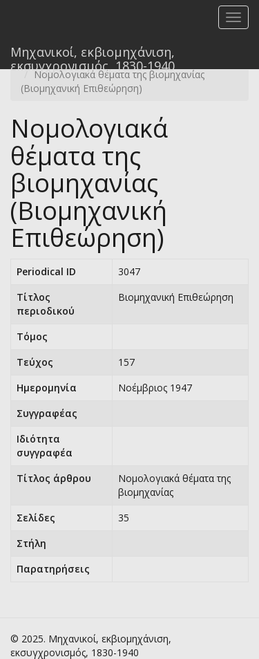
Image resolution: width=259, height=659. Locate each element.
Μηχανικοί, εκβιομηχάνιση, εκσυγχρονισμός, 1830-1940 (92, 56)
